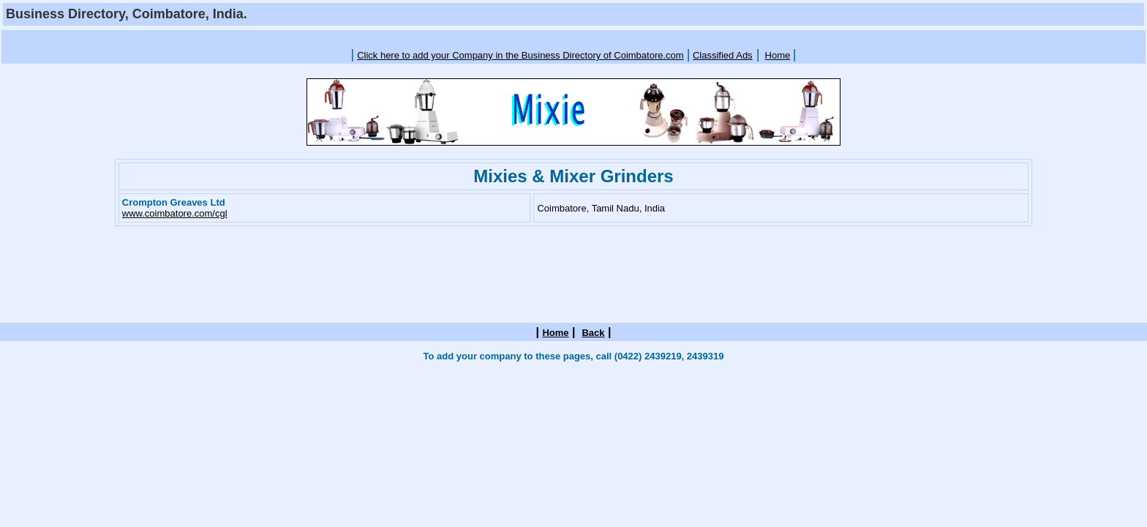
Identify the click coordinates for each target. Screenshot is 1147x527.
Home (778, 55)
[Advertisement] (573, 37)
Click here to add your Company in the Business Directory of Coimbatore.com (520, 55)
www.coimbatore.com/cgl (174, 213)
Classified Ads (723, 55)
